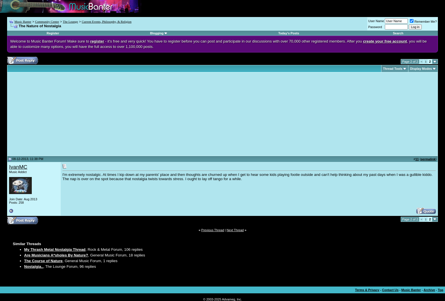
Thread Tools (392, 68)
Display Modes (421, 68)
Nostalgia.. (33, 266)
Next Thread (235, 230)
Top (440, 290)
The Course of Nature (43, 261)
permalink (428, 159)
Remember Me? (423, 21)
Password (375, 27)
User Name (376, 21)
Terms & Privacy (367, 290)
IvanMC (18, 167)
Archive (429, 290)
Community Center (47, 21)
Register (53, 33)
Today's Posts (288, 33)
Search (398, 33)
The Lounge (70, 21)
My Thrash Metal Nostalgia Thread (54, 249)
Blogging (157, 33)
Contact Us (390, 290)
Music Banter (23, 21)
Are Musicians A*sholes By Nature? (56, 255)
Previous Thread (212, 230)
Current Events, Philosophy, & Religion (106, 21)
